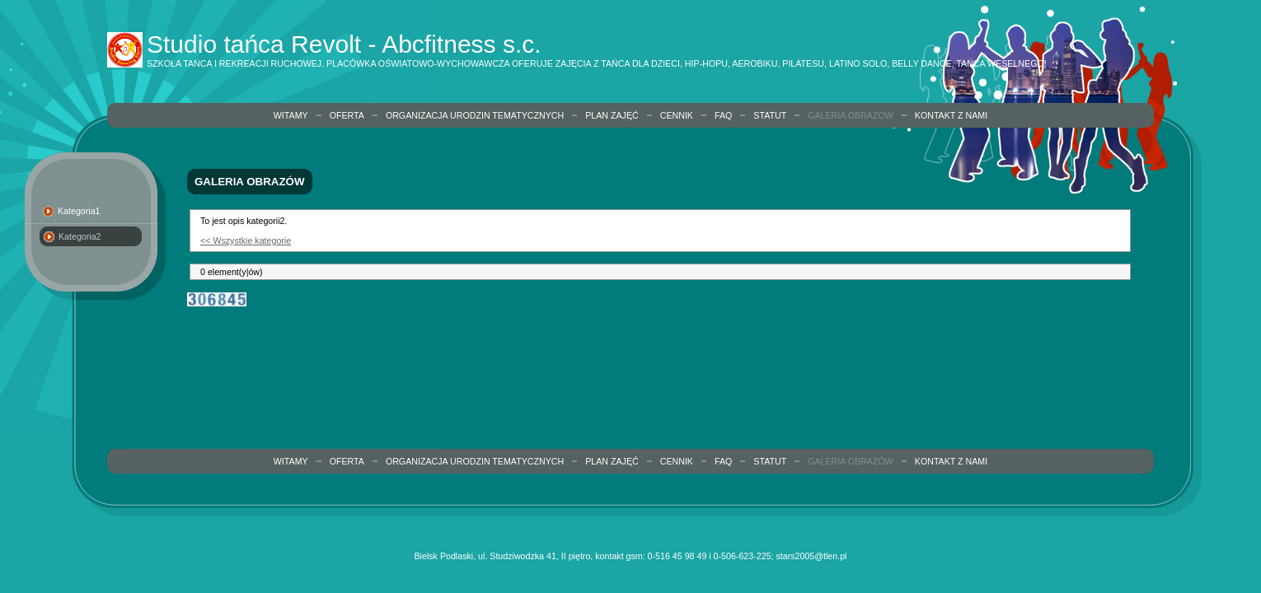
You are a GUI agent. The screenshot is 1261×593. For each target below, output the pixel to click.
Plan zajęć (612, 115)
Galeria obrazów (850, 115)
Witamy (291, 115)
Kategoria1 (79, 211)
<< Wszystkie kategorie (245, 240)
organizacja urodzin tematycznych (475, 115)
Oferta (347, 115)
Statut (769, 115)
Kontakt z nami (951, 115)
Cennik (676, 115)
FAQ (723, 115)
